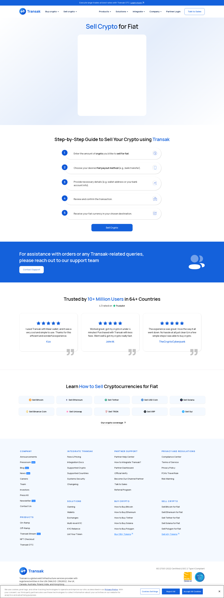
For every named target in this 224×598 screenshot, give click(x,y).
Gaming (71, 506)
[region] (112, 591)
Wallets (71, 511)
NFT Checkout (27, 538)
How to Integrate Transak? (127, 461)
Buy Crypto (122, 500)
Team (23, 483)
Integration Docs (75, 461)
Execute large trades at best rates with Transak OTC (112, 2)
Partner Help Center (124, 456)
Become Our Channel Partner (129, 478)
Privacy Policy (168, 467)
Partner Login (173, 11)
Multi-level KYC (74, 522)
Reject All (170, 591)
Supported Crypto (76, 467)
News (25, 472)
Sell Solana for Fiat (171, 522)
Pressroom (27, 461)
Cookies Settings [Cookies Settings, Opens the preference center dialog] (150, 591)
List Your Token (74, 533)
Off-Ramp (25, 527)
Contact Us (25, 505)
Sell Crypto (112, 227)
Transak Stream (30, 533)
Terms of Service (170, 461)
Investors (24, 489)
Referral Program (122, 489)
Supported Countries (78, 472)
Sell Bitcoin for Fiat (171, 506)
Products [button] (104, 11)
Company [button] (154, 11)
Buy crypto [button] (54, 11)
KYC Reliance (73, 528)
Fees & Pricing (74, 456)
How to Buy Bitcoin (123, 506)
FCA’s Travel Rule (170, 472)
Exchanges (72, 517)
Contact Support (32, 269)
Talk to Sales (194, 11)
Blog (24, 467)
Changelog (72, 483)
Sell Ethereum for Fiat (172, 511)
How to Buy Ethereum (125, 511)
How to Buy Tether (123, 517)
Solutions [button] (121, 11)
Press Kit (24, 494)
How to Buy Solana (123, 522)
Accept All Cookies (192, 591)
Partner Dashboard (123, 467)
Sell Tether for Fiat (171, 517)
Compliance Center (171, 456)
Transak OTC (26, 544)
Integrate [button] (138, 11)
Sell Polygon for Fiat (171, 528)
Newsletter (27, 500)
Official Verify (120, 472)
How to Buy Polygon (124, 528)
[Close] (219, 591)
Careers (24, 478)
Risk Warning (168, 478)
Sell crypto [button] (72, 11)
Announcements (28, 456)
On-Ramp (25, 522)
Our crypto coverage (112, 422)
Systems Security (76, 478)
